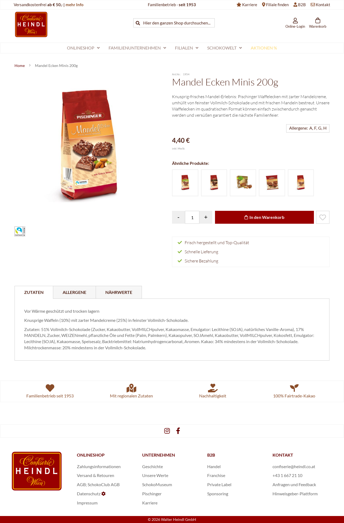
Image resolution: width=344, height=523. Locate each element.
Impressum (87, 502)
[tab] (34, 292)
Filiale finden (277, 4)
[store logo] (31, 24)
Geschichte (152, 466)
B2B (302, 4)
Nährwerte (118, 292)
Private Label (219, 484)
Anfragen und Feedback (294, 484)
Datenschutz (89, 493)
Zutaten (34, 292)
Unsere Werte (155, 475)
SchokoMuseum (157, 484)
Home (20, 65)
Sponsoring (217, 493)
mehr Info (75, 4)
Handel (214, 466)
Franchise (216, 475)
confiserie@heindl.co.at (294, 466)
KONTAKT (283, 454)
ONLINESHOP (91, 454)
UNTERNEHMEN (158, 454)
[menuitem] (83, 48)
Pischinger (152, 493)
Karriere (249, 4)
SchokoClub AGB (104, 484)
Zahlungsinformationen (99, 466)
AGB (81, 484)
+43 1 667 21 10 (287, 475)
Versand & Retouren (95, 475)
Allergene (74, 292)
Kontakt (323, 4)
